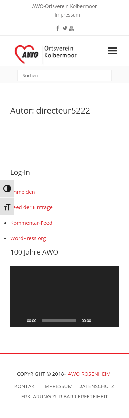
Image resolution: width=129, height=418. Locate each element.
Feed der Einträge (31, 207)
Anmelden (22, 191)
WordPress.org (28, 238)
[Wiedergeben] (19, 320)
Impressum (67, 14)
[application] (64, 296)
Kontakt (25, 386)
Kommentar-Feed (31, 222)
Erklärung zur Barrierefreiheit (64, 396)
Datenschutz (96, 386)
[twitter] (65, 28)
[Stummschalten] (98, 320)
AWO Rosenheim (90, 373)
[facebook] (58, 28)
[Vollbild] (109, 320)
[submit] (107, 76)
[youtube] (71, 28)
